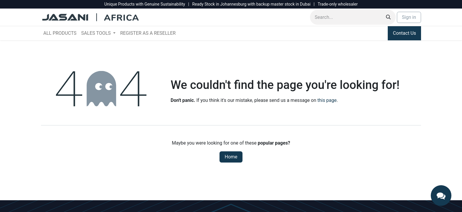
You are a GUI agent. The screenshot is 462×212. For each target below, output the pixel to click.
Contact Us (404, 33)
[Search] (388, 17)
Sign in (409, 17)
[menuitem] (60, 33)
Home (231, 157)
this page (326, 100)
